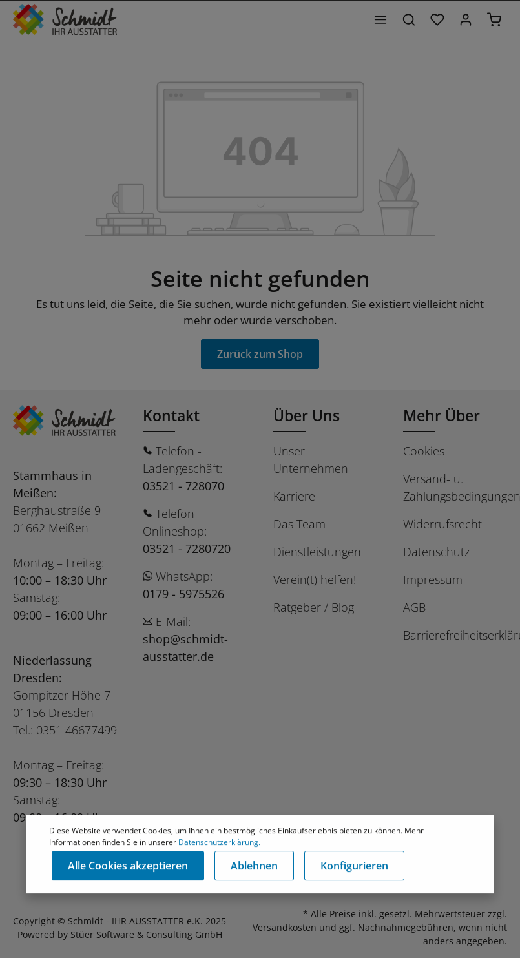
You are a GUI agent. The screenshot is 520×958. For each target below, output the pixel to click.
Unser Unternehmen (310, 459)
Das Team (299, 524)
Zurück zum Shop (260, 354)
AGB (414, 607)
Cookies (423, 451)
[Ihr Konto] (466, 19)
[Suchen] (409, 19)
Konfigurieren (354, 866)
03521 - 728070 (183, 486)
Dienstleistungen (317, 551)
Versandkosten (285, 927)
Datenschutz (436, 551)
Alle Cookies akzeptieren (128, 866)
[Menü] (380, 19)
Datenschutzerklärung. (219, 842)
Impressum (433, 579)
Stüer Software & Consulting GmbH (146, 934)
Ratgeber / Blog (313, 607)
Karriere (294, 496)
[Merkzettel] (437, 19)
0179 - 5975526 (183, 593)
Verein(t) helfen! (314, 579)
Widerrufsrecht (442, 524)
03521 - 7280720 (187, 548)
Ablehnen (254, 866)
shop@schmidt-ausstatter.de (185, 647)
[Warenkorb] (494, 19)
